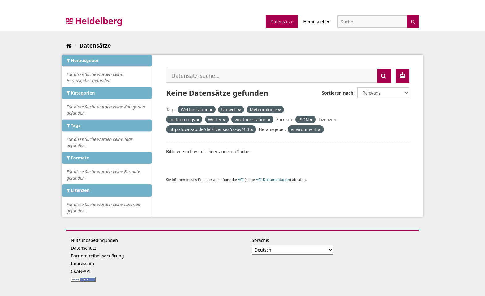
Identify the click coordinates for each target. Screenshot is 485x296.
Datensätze (281, 21)
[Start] (68, 45)
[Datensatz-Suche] (372, 21)
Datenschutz (83, 248)
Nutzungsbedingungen (94, 240)
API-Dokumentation (273, 179)
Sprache (260, 240)
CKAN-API (81, 271)
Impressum (82, 263)
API (241, 179)
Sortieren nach (337, 93)
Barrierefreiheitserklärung (97, 256)
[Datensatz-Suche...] (271, 76)
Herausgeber (316, 21)
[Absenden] (413, 21)
